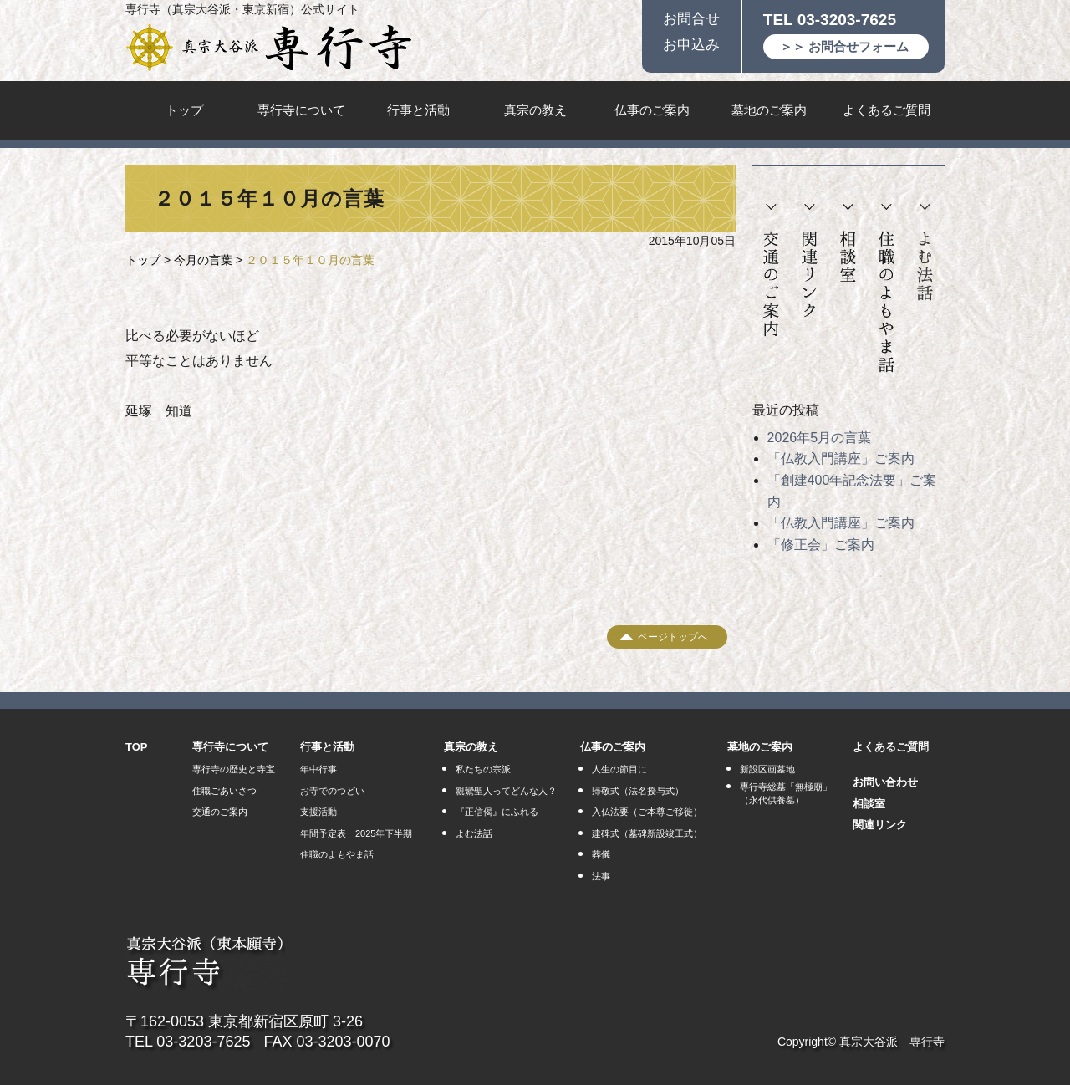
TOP (136, 747)
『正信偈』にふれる (497, 812)
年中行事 (318, 769)
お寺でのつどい (332, 791)
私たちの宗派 (483, 769)
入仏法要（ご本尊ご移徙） (647, 812)
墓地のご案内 (769, 110)
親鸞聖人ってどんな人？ (506, 791)
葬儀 (601, 854)
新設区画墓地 (767, 769)
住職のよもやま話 (886, 289)
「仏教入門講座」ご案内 (841, 458)
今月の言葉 (203, 260)
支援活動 (318, 812)
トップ (184, 110)
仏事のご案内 (652, 110)
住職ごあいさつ (224, 791)
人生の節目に (619, 769)
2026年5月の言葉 (819, 437)
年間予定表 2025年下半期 (356, 833)
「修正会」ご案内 (820, 544)
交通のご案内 (771, 271)
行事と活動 (418, 110)
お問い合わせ (885, 782)
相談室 (847, 243)
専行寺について (301, 110)
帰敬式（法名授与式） (638, 791)
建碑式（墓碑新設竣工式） (647, 833)
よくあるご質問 (886, 110)
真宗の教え (535, 110)
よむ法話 (924, 253)
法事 (601, 876)
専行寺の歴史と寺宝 (233, 769)
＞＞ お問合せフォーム (844, 46)
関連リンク (809, 261)
